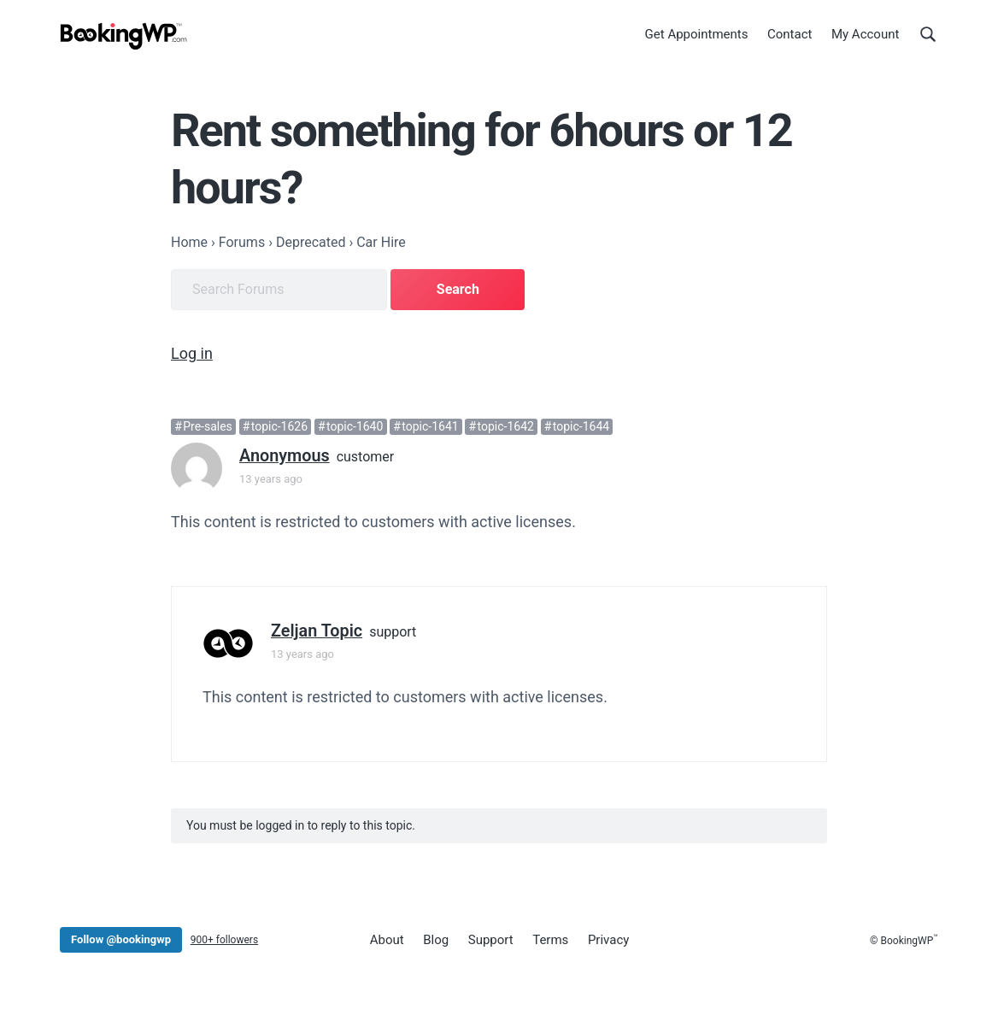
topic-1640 (354, 426)
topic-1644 (581, 426)
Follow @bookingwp (121, 939)
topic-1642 (506, 426)
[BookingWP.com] (124, 36)
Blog (436, 940)
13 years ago (270, 478)
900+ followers (224, 940)
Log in (192, 353)
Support (491, 940)
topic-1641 (430, 426)
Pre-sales (207, 426)
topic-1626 (279, 426)
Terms (550, 940)
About (387, 940)
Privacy (608, 940)
